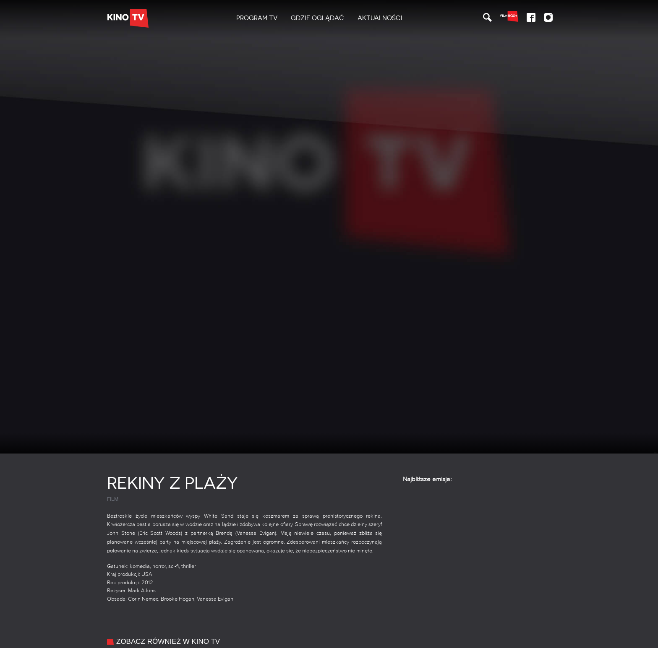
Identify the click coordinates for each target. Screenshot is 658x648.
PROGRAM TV (256, 18)
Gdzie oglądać (317, 18)
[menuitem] (257, 18)
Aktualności (380, 18)
